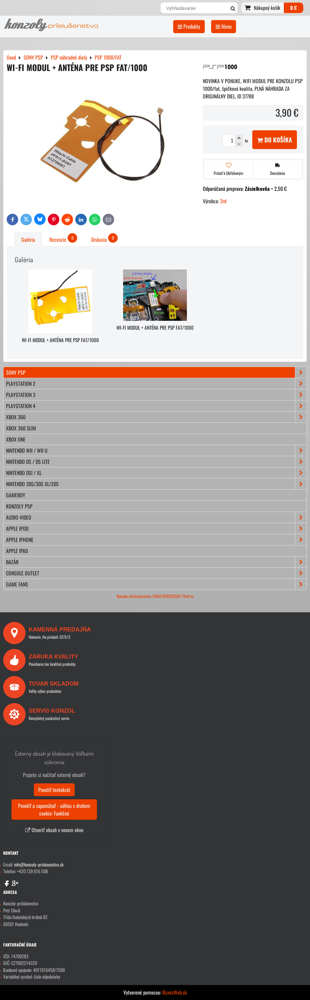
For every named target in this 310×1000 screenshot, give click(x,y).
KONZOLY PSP (19, 506)
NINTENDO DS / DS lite (156, 461)
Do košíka (274, 139)
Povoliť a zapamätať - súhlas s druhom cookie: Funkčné (54, 809)
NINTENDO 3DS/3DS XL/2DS (156, 483)
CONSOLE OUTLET (156, 573)
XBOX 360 (156, 417)
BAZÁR (156, 562)
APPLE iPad (17, 551)
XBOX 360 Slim (21, 428)
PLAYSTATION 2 (156, 383)
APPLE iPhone (156, 539)
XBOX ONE (16, 439)
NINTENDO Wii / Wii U (156, 450)
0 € (293, 7)
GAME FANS (156, 584)
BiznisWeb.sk (174, 992)
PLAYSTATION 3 (156, 394)
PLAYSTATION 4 (156, 405)
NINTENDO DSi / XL (156, 472)
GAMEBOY (15, 495)
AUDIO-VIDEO (156, 517)
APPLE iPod (156, 528)
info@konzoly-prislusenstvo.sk (38, 864)
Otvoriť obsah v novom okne (54, 830)
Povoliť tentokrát (54, 790)
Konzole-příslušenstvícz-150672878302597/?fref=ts (155, 596)
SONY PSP (156, 372)
